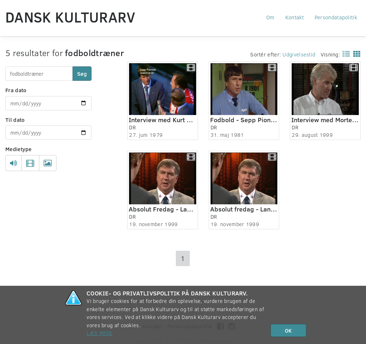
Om (270, 17)
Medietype (18, 149)
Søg (82, 73)
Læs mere (99, 332)
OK (288, 330)
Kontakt (294, 17)
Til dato (15, 119)
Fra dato (15, 90)
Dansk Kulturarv (70, 17)
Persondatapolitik (336, 17)
